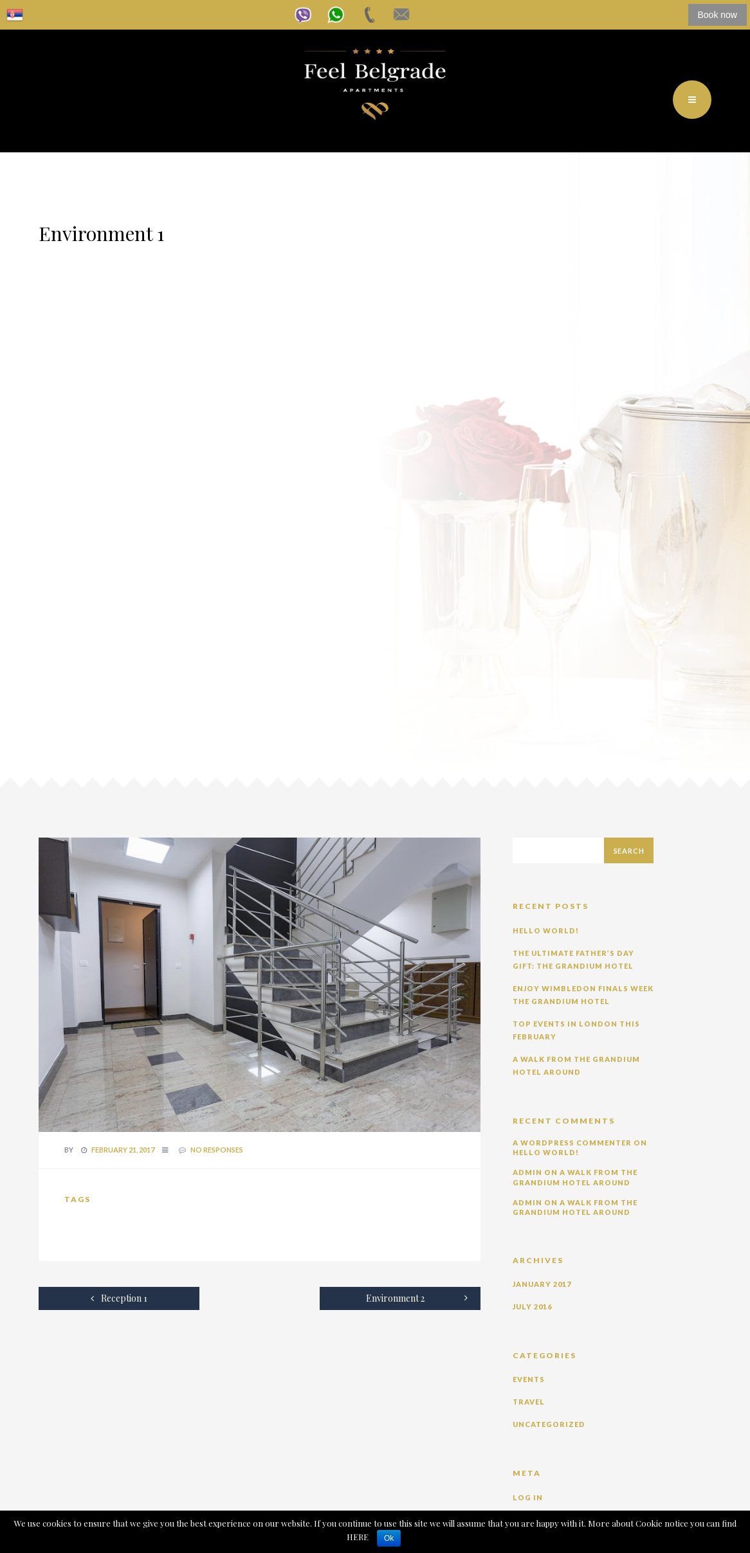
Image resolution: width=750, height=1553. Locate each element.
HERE (358, 1536)
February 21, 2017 (122, 1149)
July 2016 (532, 1306)
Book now (717, 15)
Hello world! (546, 930)
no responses (216, 1149)
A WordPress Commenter (572, 1142)
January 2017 (542, 1284)
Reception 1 (119, 1298)
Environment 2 (417, 1298)
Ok (389, 1538)
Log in (528, 1497)
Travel (529, 1401)
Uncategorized (549, 1424)
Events (529, 1379)
